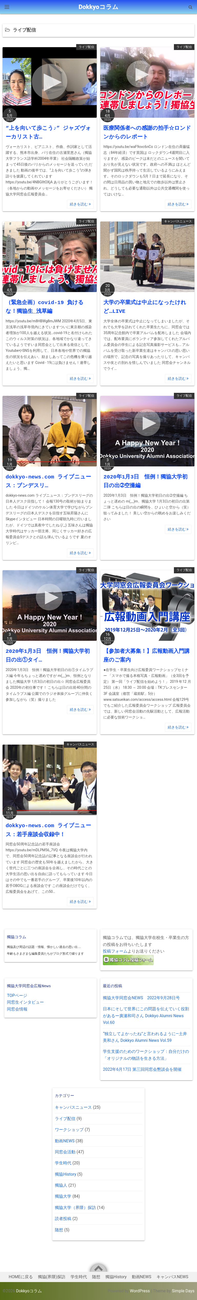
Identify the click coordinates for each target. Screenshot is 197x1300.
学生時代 (63, 1163)
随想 (59, 1229)
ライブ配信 (86, 47)
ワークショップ (69, 1129)
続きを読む (80, 204)
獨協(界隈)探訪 (51, 1276)
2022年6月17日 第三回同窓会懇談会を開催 (142, 1069)
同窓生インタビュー (25, 1002)
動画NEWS (64, 1140)
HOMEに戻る (21, 1276)
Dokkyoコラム (29, 1290)
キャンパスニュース (178, 221)
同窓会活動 (65, 1151)
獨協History (65, 1174)
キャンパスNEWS (172, 1276)
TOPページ (17, 995)
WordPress (140, 1290)
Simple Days (183, 1290)
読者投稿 (63, 1218)
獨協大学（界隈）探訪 (75, 1207)
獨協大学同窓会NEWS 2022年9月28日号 (141, 997)
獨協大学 (63, 1196)
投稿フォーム (115, 951)
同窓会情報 (17, 1009)
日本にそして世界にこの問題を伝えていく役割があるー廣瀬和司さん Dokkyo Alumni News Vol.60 (146, 1015)
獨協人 (61, 1185)
